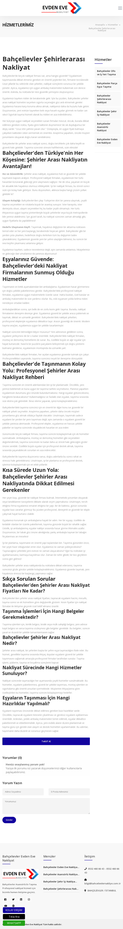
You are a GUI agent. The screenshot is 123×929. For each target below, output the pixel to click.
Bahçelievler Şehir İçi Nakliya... (60, 881)
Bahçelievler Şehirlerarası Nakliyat (102, 29)
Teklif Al (46, 741)
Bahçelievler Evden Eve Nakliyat (107, 141)
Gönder (9, 820)
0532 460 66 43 (96, 868)
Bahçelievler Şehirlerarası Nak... (60, 888)
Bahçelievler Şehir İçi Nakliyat (107, 113)
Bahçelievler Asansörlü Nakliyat (103, 127)
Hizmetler (113, 25)
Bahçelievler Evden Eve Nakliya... (61, 867)
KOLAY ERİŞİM (13, 910)
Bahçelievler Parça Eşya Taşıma (107, 85)
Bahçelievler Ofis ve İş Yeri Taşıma (106, 72)
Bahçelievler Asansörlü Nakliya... (61, 874)
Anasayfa (100, 25)
